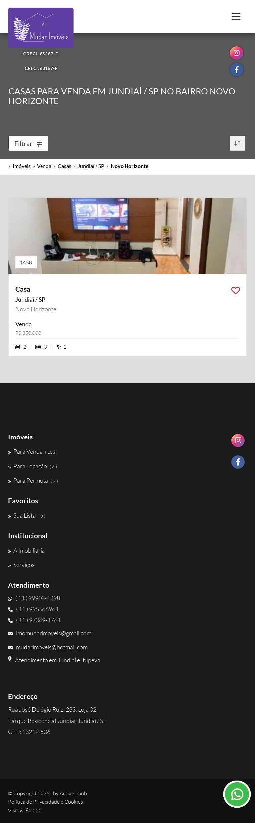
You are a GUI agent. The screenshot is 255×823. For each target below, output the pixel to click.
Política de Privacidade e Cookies (45, 801)
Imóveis (22, 166)
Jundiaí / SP (91, 166)
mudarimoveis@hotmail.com (48, 647)
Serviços (21, 564)
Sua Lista (26, 515)
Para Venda (33, 451)
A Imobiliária (26, 550)
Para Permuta (33, 480)
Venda (44, 166)
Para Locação (32, 466)
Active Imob (73, 793)
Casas (64, 166)
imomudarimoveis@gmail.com (49, 633)
